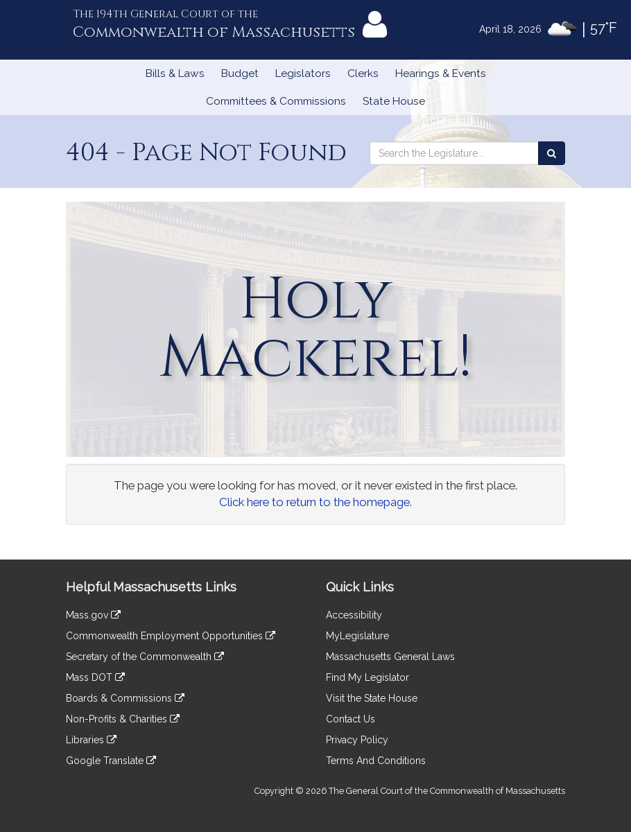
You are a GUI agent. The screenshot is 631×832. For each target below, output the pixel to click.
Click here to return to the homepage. (315, 502)
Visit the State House (371, 698)
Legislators (303, 73)
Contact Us (350, 719)
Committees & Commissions (276, 101)
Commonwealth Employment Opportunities (170, 635)
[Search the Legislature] (551, 153)
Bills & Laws (175, 73)
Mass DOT (95, 677)
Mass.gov (93, 615)
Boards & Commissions (125, 698)
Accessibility (354, 615)
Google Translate (111, 760)
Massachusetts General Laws (390, 656)
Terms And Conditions (376, 760)
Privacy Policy (357, 739)
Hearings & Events (440, 73)
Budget (240, 73)
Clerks (363, 73)
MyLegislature (357, 635)
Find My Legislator (367, 677)
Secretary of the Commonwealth (145, 656)
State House (394, 101)
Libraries (91, 739)
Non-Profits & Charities (123, 719)
